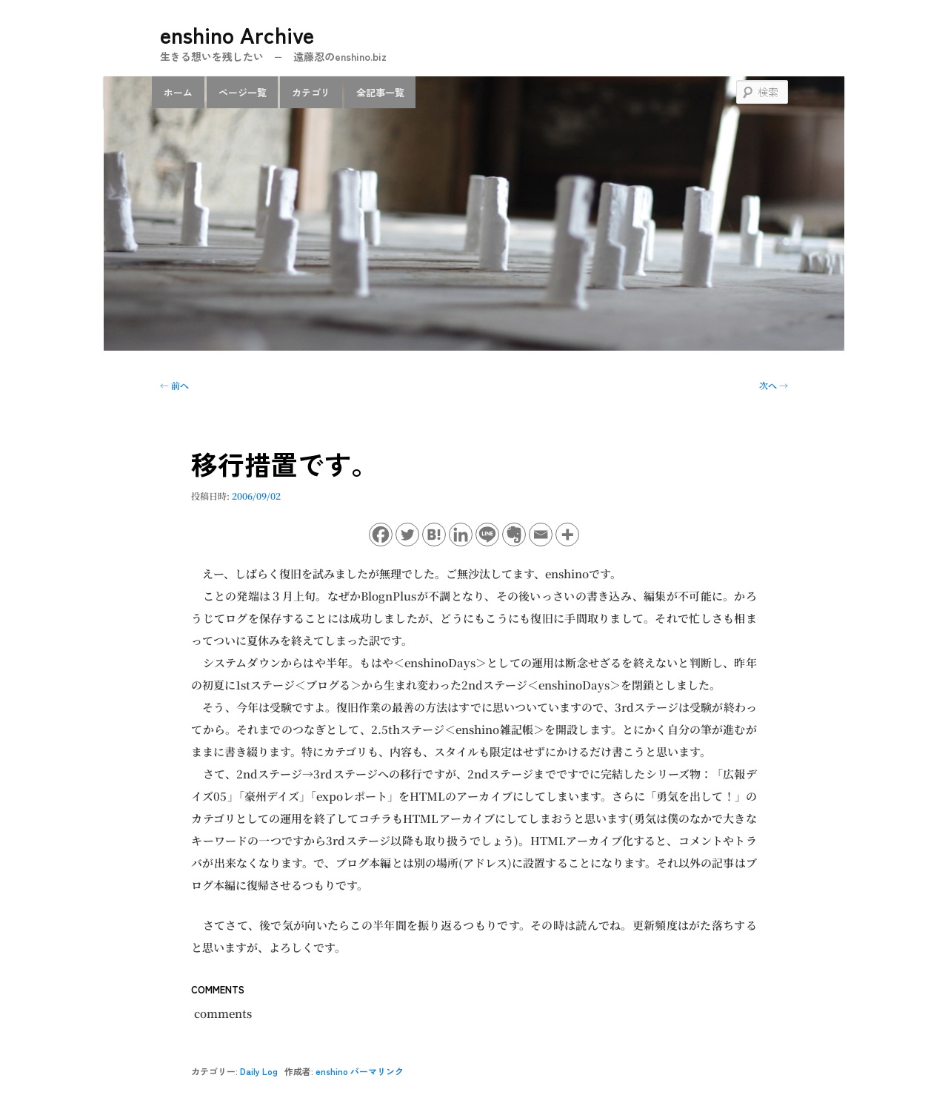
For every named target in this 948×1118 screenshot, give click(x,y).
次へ (773, 385)
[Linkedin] (461, 534)
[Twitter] (407, 534)
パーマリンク (377, 1071)
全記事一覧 (380, 92)
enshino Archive (237, 34)
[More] (567, 534)
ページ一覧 (242, 92)
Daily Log (259, 1071)
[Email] (541, 534)
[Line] (487, 534)
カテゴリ (311, 92)
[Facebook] (381, 534)
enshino (332, 1071)
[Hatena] (434, 534)
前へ (174, 385)
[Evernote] (514, 534)
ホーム (178, 92)
